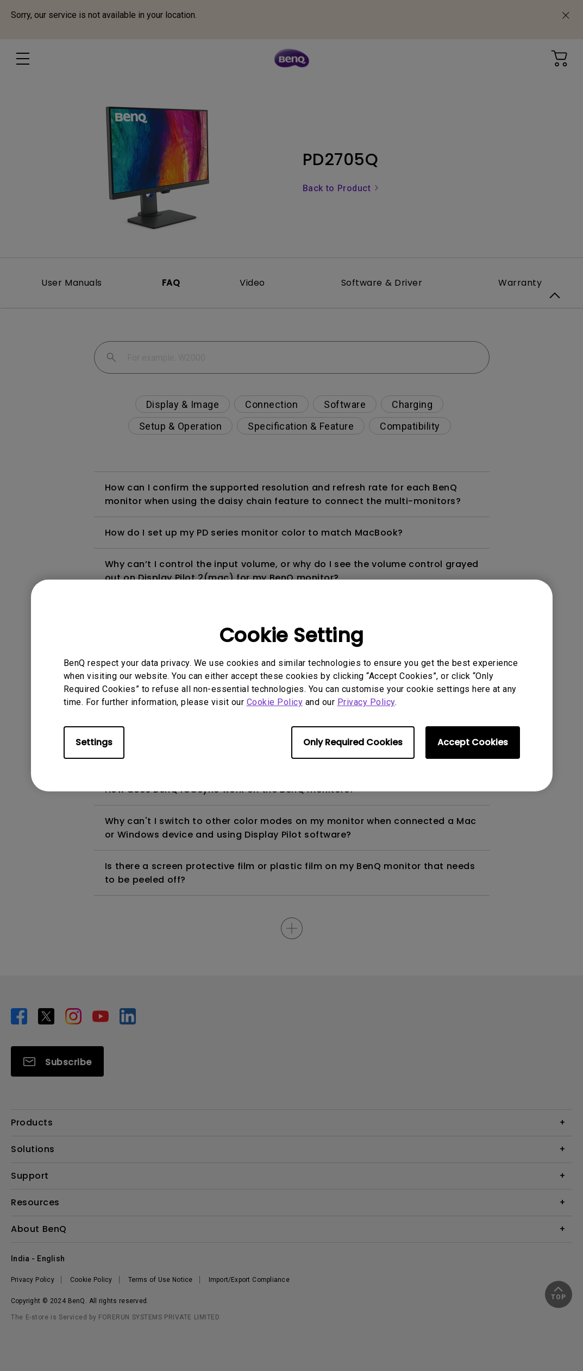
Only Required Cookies (353, 742)
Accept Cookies (472, 742)
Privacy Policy (366, 702)
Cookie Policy (275, 702)
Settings (94, 742)
